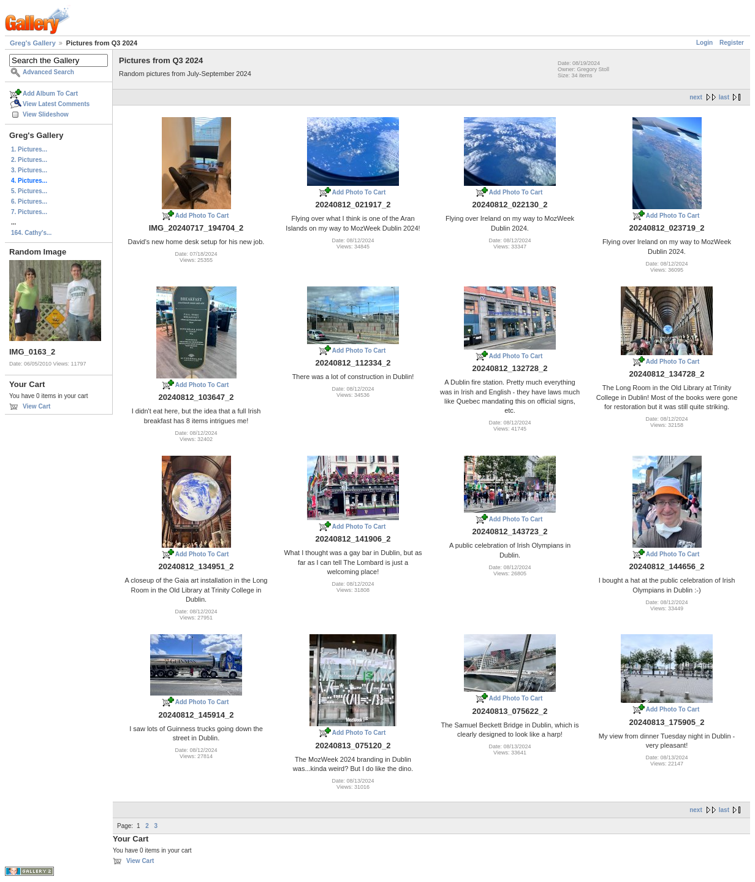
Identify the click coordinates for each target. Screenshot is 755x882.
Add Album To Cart (50, 93)
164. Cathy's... (31, 232)
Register (731, 42)
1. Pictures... (29, 149)
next (695, 97)
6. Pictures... (29, 201)
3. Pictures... (29, 170)
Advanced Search (48, 72)
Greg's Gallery (33, 43)
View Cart (36, 406)
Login (704, 42)
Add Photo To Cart (202, 215)
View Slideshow (46, 114)
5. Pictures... (29, 191)
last (724, 97)
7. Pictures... (29, 212)
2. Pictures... (29, 159)
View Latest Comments (56, 104)
